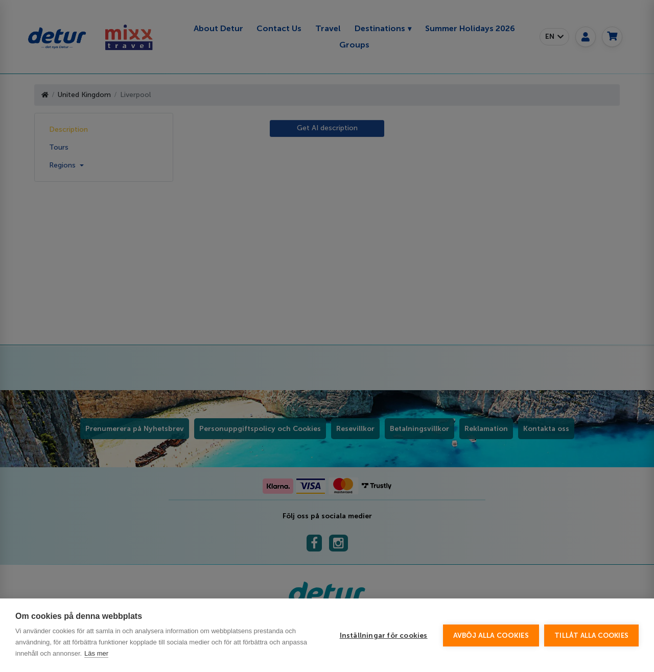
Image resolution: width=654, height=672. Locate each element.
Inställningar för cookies (384, 635)
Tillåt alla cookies (591, 635)
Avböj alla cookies (491, 635)
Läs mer (96, 653)
